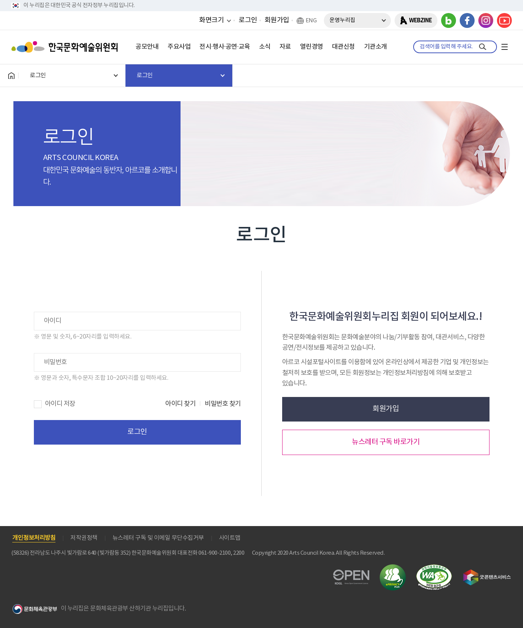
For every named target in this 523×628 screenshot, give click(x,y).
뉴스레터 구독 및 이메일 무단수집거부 (158, 538)
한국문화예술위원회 (66, 47)
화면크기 (211, 20)
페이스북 (467, 20)
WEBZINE (420, 20)
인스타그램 (485, 20)
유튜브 (504, 20)
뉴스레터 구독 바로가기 (386, 442)
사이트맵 (229, 538)
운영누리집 (342, 20)
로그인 (248, 20)
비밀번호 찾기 (223, 404)
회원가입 (277, 20)
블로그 (448, 20)
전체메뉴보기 (504, 46)
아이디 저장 (60, 404)
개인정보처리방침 (33, 538)
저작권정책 (84, 538)
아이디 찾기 (180, 404)
